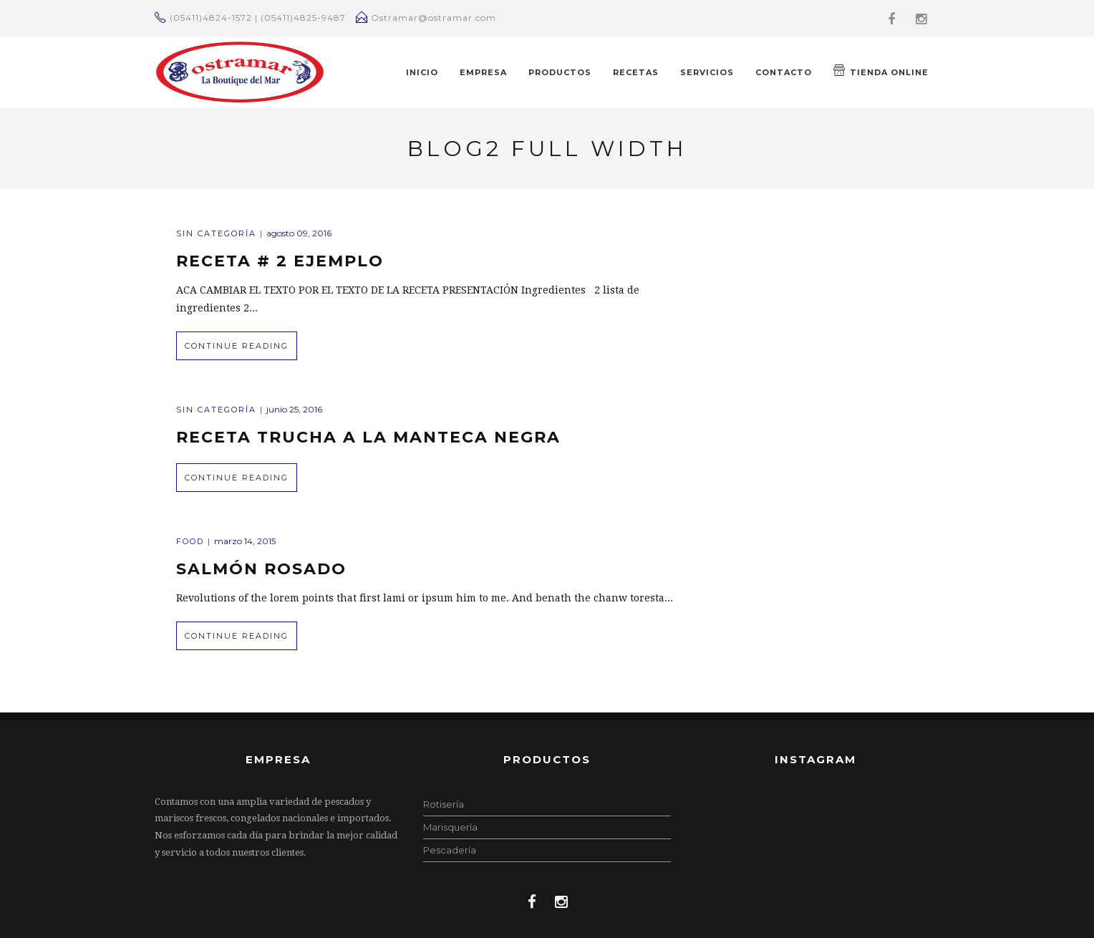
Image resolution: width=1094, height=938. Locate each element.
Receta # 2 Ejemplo (280, 261)
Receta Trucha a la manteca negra (368, 437)
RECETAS (636, 72)
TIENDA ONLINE (881, 70)
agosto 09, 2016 (298, 233)
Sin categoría (216, 233)
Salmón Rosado (261, 569)
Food (190, 541)
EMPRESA (483, 72)
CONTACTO (783, 72)
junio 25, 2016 (294, 409)
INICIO (422, 72)
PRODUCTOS (559, 72)
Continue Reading (237, 346)
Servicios (707, 72)
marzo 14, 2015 (245, 541)
